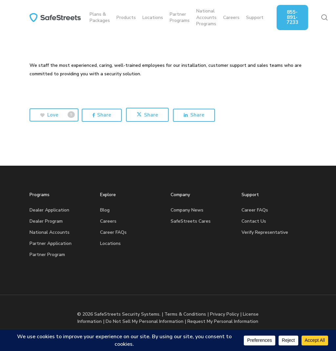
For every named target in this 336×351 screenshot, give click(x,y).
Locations (110, 243)
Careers (108, 221)
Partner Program (47, 254)
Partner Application (51, 243)
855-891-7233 (297, 17)
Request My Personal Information (222, 321)
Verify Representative (265, 232)
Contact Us (254, 221)
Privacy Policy (224, 314)
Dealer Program (46, 221)
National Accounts (50, 232)
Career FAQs (113, 232)
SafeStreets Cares (191, 221)
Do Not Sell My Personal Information (144, 321)
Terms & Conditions (185, 314)
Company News (187, 210)
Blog (105, 210)
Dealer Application (49, 210)
